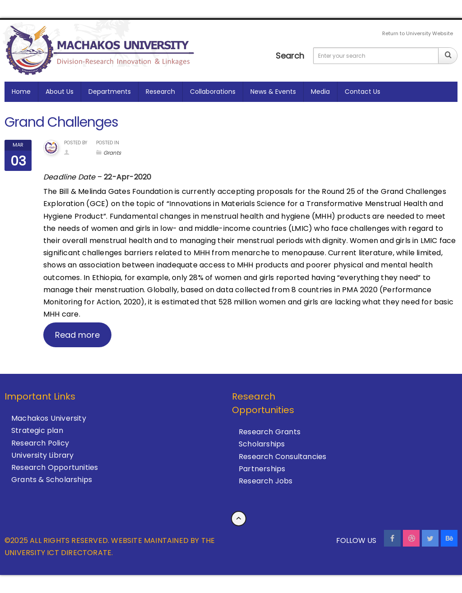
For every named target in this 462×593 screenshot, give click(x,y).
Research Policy (40, 443)
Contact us (362, 91)
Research (160, 91)
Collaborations (213, 91)
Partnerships (262, 469)
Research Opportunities (54, 467)
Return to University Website (417, 33)
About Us (60, 91)
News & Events (273, 91)
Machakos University (48, 418)
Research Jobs (266, 481)
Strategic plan (37, 430)
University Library (42, 455)
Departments (109, 91)
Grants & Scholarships (51, 479)
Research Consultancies (282, 456)
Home (21, 91)
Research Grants (269, 432)
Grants (112, 152)
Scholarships (262, 444)
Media (320, 91)
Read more (77, 334)
